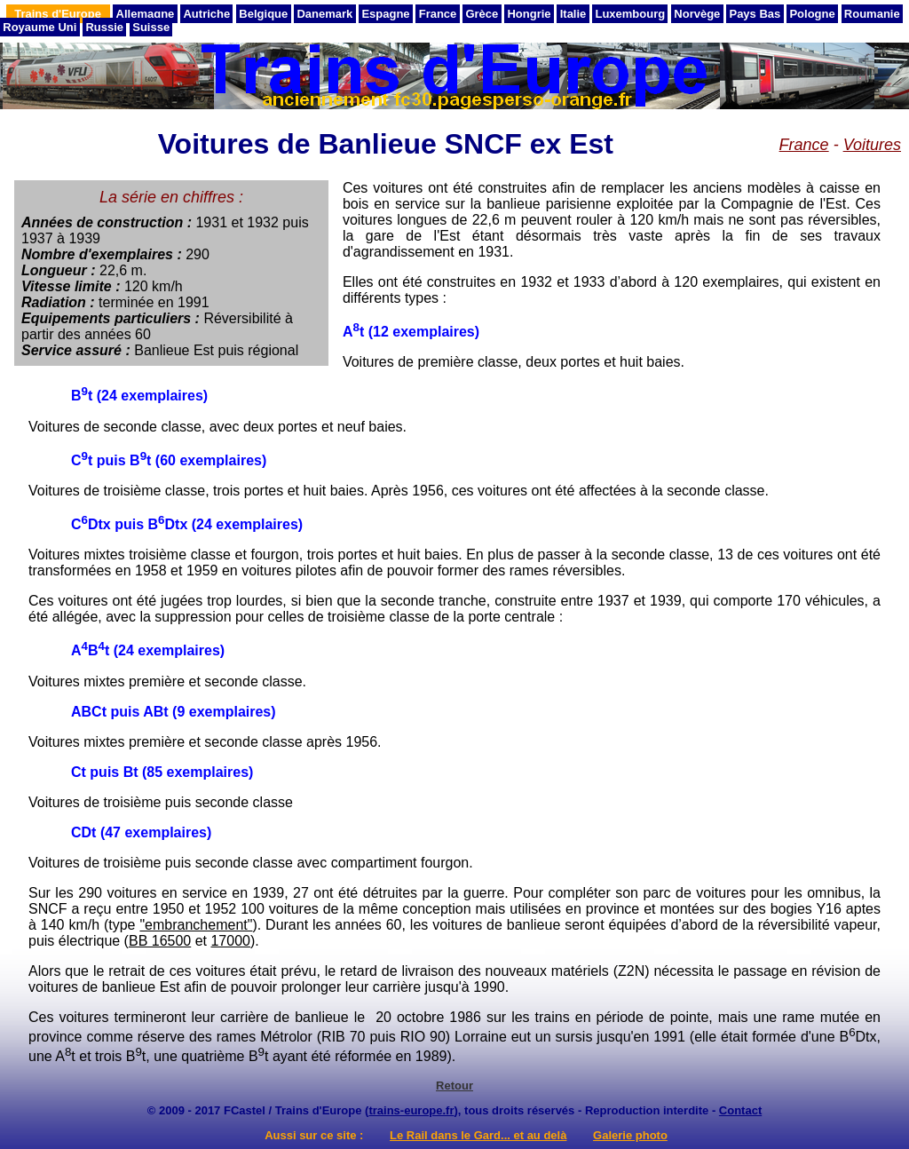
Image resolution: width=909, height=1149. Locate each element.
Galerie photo (630, 1135)
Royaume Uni (39, 27)
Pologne (811, 13)
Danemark (324, 13)
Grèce (481, 13)
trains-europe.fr (411, 1110)
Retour (454, 1085)
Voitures (872, 145)
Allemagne (145, 13)
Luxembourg (630, 13)
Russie (104, 27)
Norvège (697, 13)
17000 (230, 940)
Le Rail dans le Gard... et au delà (478, 1135)
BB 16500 (160, 940)
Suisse (151, 27)
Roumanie (872, 13)
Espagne (385, 13)
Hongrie (528, 13)
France (438, 13)
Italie (573, 13)
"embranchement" (195, 924)
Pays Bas (754, 13)
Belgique (263, 13)
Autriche (206, 13)
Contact (740, 1110)
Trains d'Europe (57, 13)
